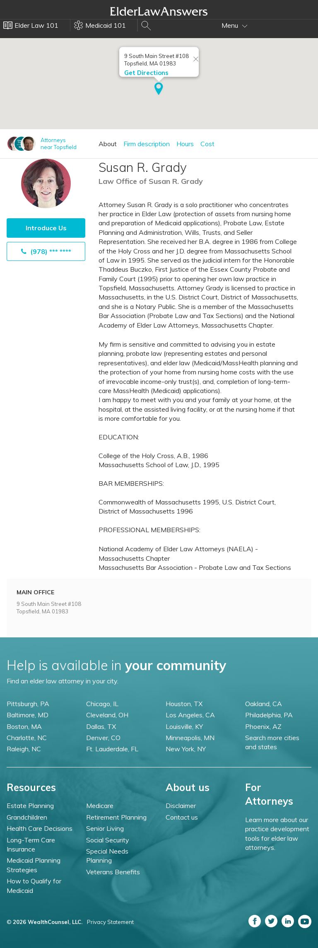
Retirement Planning (116, 817)
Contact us (182, 817)
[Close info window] (196, 59)
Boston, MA (24, 726)
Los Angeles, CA (190, 715)
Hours (185, 144)
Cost (207, 144)
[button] (159, 89)
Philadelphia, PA (269, 715)
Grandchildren (27, 817)
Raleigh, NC (24, 749)
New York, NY (186, 749)
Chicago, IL (102, 704)
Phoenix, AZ (263, 726)
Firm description (146, 144)
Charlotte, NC (27, 737)
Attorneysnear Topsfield (59, 143)
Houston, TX (184, 704)
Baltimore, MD (27, 715)
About (108, 144)
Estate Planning (30, 805)
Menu (235, 25)
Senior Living (105, 828)
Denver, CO (103, 737)
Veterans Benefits (113, 872)
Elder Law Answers (159, 11)
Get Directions (146, 73)
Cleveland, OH (107, 715)
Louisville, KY (184, 726)
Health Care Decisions (39, 828)
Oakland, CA (263, 704)
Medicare (99, 805)
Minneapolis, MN (190, 737)
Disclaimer (181, 805)
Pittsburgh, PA (28, 704)
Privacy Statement (110, 922)
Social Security (107, 840)
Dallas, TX (101, 726)
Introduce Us (46, 228)
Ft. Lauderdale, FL (112, 749)
